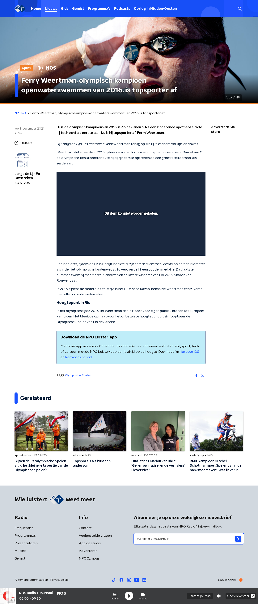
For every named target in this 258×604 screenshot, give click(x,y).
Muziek (20, 551)
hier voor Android (78, 357)
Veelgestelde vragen (95, 535)
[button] (115, 596)
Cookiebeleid (227, 579)
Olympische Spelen (78, 375)
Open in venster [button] (241, 596)
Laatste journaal (200, 596)
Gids (64, 8)
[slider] (130, 237)
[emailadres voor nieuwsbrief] (189, 538)
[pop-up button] (188, 247)
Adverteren (88, 551)
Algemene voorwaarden (31, 579)
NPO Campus (89, 558)
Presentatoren (26, 543)
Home (36, 8)
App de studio (90, 543)
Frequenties (24, 528)
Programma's (99, 8)
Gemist (78, 8)
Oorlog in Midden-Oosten (155, 8)
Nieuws (51, 8)
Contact (85, 528)
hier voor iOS (189, 352)
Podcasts (122, 8)
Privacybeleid (59, 579)
